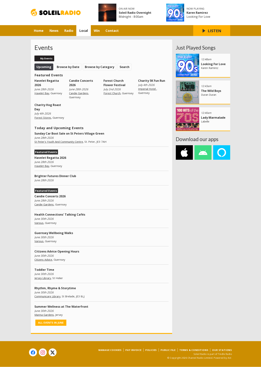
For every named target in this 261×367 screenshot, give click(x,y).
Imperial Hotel (147, 89)
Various (39, 223)
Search (124, 67)
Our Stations (222, 350)
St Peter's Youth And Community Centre (58, 141)
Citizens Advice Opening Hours (56, 251)
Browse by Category (99, 67)
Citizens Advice (43, 259)
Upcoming (43, 67)
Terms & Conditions (193, 350)
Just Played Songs (196, 47)
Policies (151, 350)
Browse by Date (68, 67)
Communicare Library (47, 296)
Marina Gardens (44, 315)
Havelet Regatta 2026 (50, 158)
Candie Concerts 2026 (50, 196)
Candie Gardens (78, 93)
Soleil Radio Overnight (135, 12)
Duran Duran (208, 94)
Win (97, 30)
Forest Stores (42, 117)
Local (83, 30)
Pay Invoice (133, 350)
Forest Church (112, 93)
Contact (112, 30)
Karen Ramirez (197, 12)
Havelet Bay (41, 93)
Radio (68, 30)
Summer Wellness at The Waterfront (61, 307)
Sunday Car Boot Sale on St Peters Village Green (69, 133)
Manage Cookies (110, 350)
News (53, 30)
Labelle (205, 121)
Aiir (229, 357)
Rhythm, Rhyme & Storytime (55, 288)
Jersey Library (42, 278)
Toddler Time (44, 270)
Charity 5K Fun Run (151, 81)
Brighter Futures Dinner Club (55, 176)
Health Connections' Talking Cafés (59, 215)
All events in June (51, 322)
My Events (46, 58)
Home (39, 30)
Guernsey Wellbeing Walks (53, 233)
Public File (168, 350)
